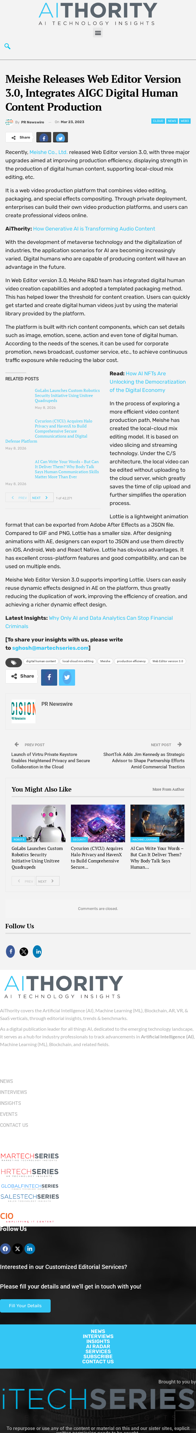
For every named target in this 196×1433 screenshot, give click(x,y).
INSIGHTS (98, 1341)
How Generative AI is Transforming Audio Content (94, 228)
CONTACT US (98, 1361)
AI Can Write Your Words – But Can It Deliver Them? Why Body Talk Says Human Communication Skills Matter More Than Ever (67, 469)
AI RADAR (98, 1346)
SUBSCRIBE (98, 1356)
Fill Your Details (25, 1305)
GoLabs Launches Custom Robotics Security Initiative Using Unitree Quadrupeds (67, 395)
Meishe (105, 661)
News (172, 121)
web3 (185, 121)
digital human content (41, 661)
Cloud (158, 121)
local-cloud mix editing (78, 661)
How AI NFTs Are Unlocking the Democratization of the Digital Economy (148, 381)
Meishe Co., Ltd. (48, 152)
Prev (17, 497)
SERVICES (98, 1351)
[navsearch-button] (7, 48)
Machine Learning (145, 839)
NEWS (98, 1331)
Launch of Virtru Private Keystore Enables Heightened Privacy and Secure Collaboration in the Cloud (50, 761)
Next (41, 497)
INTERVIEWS (98, 1336)
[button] (98, 32)
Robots (19, 839)
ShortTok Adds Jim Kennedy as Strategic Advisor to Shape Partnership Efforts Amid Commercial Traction (144, 761)
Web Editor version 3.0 (168, 661)
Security (79, 839)
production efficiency (131, 661)
